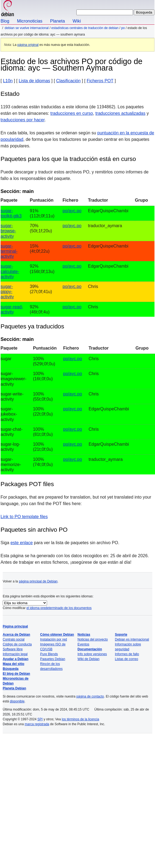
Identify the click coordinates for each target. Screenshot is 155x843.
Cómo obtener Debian (57, 634)
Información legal (15, 654)
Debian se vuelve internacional (26, 28)
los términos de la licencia (80, 719)
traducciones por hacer (23, 120)
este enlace (21, 542)
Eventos (83, 644)
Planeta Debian (14, 688)
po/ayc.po (72, 210)
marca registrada (37, 724)
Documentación (90, 649)
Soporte (121, 634)
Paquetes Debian (52, 659)
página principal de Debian (38, 581)
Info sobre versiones (92, 654)
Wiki (77, 21)
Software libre (13, 649)
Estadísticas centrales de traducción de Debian (85, 28)
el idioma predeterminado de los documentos (58, 608)
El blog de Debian (16, 674)
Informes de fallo (127, 654)
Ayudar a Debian (15, 659)
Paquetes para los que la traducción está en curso (68, 159)
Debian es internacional (132, 639)
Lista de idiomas (34, 80)
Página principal (15, 626)
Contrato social (13, 639)
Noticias (84, 634)
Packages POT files (27, 484)
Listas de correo (126, 659)
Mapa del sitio (13, 664)
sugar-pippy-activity (7, 291)
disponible (17, 701)
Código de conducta (17, 644)
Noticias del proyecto (93, 639)
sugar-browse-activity (8, 230)
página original (28, 45)
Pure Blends (49, 654)
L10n (8, 80)
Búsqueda (10, 669)
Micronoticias (29, 21)
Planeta (57, 21)
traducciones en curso (71, 113)
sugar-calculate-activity (10, 271)
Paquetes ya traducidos (32, 326)
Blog (5, 21)
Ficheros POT (100, 80)
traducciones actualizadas (120, 113)
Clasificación (68, 80)
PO (123, 28)
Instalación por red (53, 639)
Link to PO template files (24, 516)
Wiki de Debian (89, 659)
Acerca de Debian (16, 634)
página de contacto (90, 696)
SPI (40, 719)
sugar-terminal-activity (9, 251)
